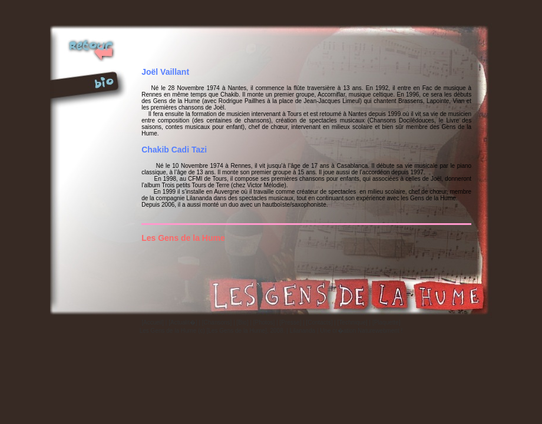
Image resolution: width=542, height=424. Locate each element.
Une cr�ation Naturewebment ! (361, 330)
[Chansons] (217, 322)
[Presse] (291, 322)
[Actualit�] (182, 322)
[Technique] (353, 322)
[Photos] (264, 322)
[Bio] (243, 322)
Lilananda (302, 330)
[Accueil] (152, 322)
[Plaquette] (386, 322)
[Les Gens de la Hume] (237, 330)
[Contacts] (319, 322)
